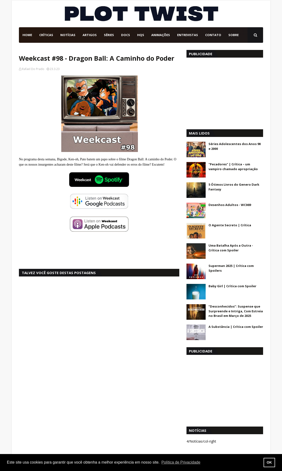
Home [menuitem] (27, 35)
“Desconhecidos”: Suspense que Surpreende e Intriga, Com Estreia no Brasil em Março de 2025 (236, 311)
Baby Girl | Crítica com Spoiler (232, 286)
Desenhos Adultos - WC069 (230, 205)
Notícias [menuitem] (67, 35)
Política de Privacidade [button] (180, 462)
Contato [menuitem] (213, 35)
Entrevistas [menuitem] (187, 35)
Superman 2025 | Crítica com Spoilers (231, 268)
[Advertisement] (224, 92)
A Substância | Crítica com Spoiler (236, 327)
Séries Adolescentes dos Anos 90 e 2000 (235, 146)
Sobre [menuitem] (233, 35)
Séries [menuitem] (109, 35)
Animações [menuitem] (160, 35)
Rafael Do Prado (33, 69)
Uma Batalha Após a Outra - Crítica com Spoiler (231, 247)
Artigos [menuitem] (90, 35)
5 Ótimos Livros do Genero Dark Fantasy (234, 186)
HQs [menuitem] (140, 35)
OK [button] (269, 462)
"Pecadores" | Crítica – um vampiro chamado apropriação (233, 166)
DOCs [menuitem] (125, 35)
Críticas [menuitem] (46, 35)
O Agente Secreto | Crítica (230, 225)
